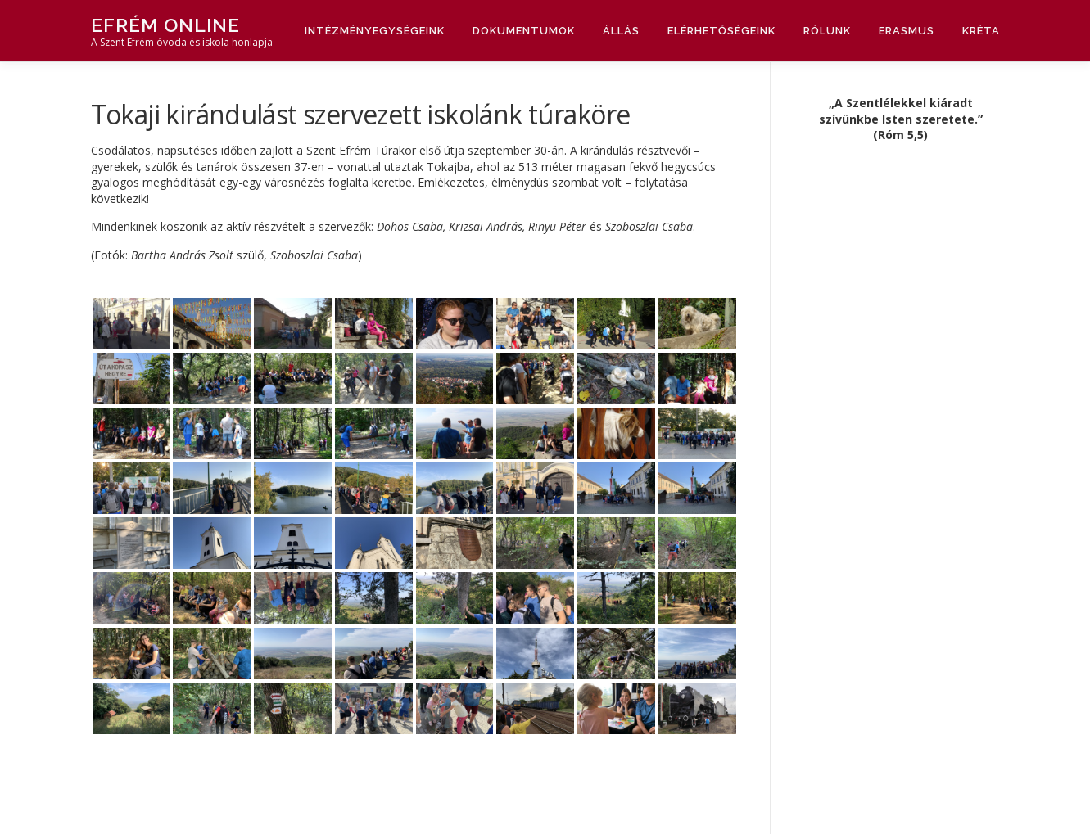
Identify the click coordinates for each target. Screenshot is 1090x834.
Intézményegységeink (375, 31)
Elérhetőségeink (721, 31)
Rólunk (827, 31)
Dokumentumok (524, 31)
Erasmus (906, 31)
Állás (621, 31)
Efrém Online (165, 25)
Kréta (981, 31)
